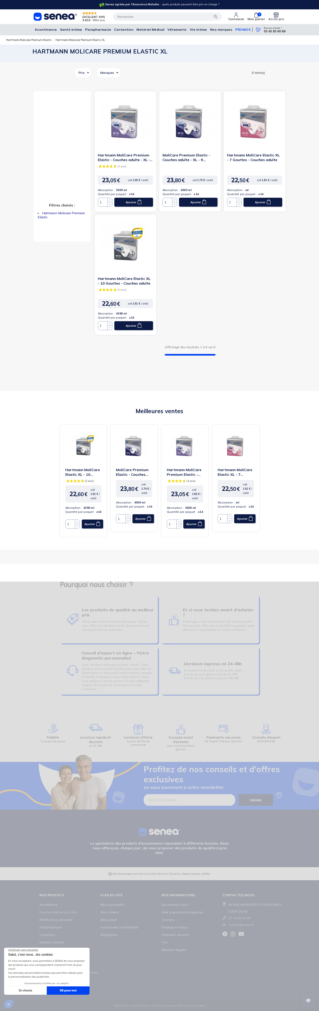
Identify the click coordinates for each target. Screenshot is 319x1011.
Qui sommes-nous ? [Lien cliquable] (176, 905)
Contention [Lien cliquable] (47, 935)
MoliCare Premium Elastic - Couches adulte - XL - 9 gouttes (186, 157)
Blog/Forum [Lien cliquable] (109, 935)
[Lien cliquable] (159, 5)
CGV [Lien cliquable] (165, 942)
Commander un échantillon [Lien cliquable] (120, 927)
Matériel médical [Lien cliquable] (51, 942)
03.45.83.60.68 (266, 741)
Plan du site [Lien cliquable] (112, 895)
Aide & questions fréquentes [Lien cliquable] (182, 912)
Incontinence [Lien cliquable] (48, 905)
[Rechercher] (167, 17)
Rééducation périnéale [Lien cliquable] (55, 920)
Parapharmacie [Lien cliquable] (50, 927)
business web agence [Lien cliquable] (195, 1005)
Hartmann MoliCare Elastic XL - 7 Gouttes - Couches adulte (253, 157)
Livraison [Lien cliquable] (168, 920)
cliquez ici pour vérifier (195, 873)
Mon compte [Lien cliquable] (110, 912)
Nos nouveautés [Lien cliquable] (113, 905)
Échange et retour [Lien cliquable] (175, 927)
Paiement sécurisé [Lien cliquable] (175, 935)
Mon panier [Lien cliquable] (109, 920)
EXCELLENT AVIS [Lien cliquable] (93, 17)
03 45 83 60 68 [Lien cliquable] (274, 31)
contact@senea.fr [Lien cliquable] (241, 925)
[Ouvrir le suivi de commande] (308, 1000)
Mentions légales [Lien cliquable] (174, 950)
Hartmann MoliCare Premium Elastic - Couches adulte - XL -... (125, 157)
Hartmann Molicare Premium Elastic (29, 39)
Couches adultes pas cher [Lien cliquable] (58, 912)
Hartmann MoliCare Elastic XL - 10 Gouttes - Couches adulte (124, 281)
